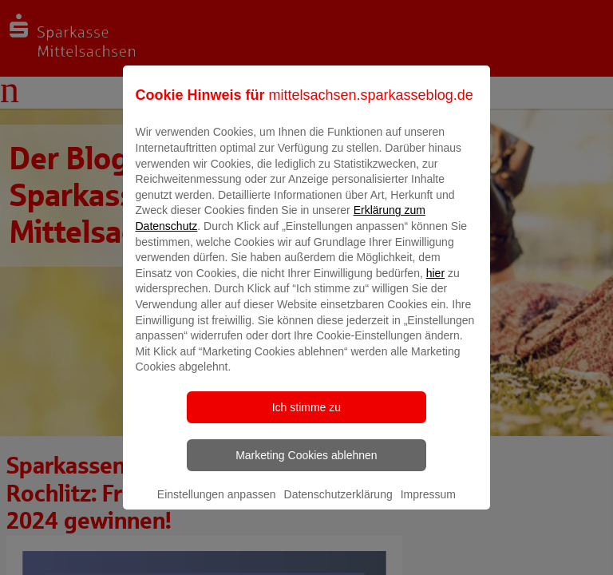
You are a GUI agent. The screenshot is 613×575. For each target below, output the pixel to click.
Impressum (428, 505)
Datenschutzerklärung (338, 505)
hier (435, 284)
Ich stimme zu (306, 418)
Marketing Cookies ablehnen (306, 466)
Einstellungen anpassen (216, 505)
